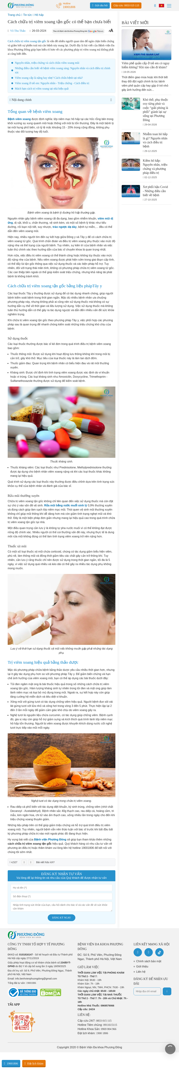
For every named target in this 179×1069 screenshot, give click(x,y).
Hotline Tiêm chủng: (97, 1024)
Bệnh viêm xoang (19, 119)
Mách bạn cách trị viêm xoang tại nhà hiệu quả (42, 88)
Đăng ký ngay (61, 917)
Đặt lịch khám (33, 1063)
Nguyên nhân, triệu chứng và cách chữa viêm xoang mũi (47, 62)
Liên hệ (140, 971)
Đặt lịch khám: (93, 1033)
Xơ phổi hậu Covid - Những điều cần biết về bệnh (155, 191)
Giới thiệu (142, 966)
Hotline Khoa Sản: (97, 1029)
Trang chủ (14, 14)
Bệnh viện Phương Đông (50, 839)
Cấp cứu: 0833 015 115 (126, 5)
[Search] (155, 5)
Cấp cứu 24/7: (95, 1020)
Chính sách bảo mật (148, 961)
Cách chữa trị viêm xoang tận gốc (27, 41)
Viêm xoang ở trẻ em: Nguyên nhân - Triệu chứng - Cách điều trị (52, 83)
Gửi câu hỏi (100, 5)
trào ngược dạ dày (65, 226)
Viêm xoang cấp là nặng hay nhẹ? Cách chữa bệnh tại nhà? (49, 77)
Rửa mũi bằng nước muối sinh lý (65, 505)
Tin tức (27, 14)
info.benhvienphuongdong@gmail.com (36, 978)
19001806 (11, 1063)
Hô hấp (39, 14)
